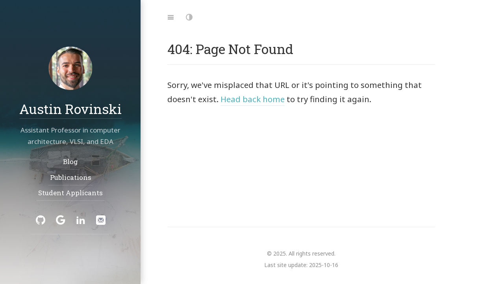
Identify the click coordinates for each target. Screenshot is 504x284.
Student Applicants (70, 192)
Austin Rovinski (70, 108)
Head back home (252, 99)
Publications (70, 177)
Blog (70, 161)
